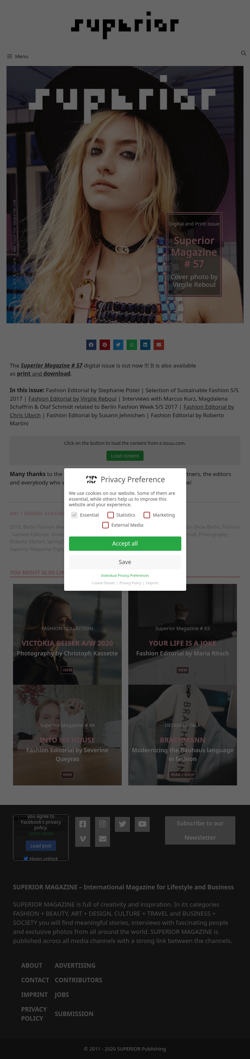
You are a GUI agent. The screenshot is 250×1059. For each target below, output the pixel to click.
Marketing (159, 515)
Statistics (121, 515)
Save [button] (125, 562)
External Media (122, 525)
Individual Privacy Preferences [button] (125, 575)
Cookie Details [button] (104, 583)
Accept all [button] (125, 543)
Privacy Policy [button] (130, 583)
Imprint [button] (152, 583)
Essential (85, 515)
